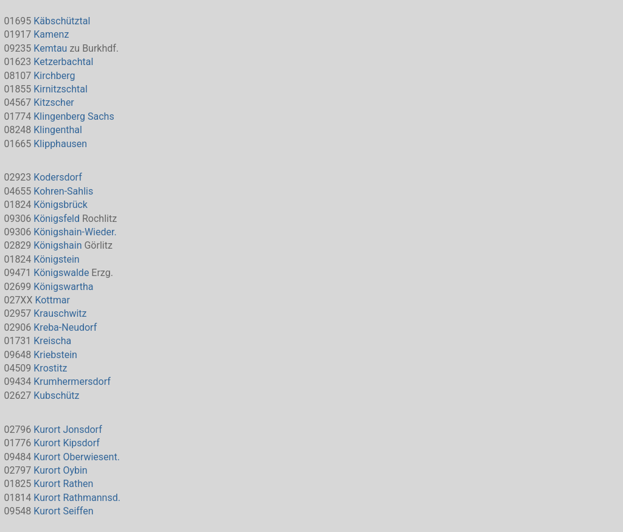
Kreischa (52, 341)
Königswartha (63, 286)
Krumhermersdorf (71, 381)
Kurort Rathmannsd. (76, 497)
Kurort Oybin (60, 470)
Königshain (57, 245)
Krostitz (50, 368)
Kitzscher (53, 102)
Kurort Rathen (63, 483)
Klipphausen (60, 144)
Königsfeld (56, 218)
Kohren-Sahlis (63, 191)
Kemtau (50, 48)
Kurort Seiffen (63, 511)
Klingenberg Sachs (73, 116)
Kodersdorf (57, 177)
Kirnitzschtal (60, 89)
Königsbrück (60, 204)
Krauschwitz (59, 313)
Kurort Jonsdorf (67, 429)
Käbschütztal (61, 21)
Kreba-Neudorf (65, 327)
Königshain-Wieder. (74, 232)
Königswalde (61, 272)
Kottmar (52, 300)
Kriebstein (55, 355)
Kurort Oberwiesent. (76, 457)
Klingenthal (57, 130)
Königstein (56, 259)
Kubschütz (56, 395)
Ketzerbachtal (63, 61)
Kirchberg (54, 75)
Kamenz (51, 34)
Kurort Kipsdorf (66, 443)
